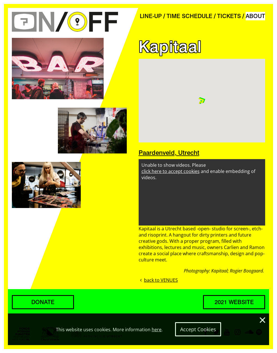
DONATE (42, 302)
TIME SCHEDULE (189, 16)
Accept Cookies (198, 329)
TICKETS (229, 16)
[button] (202, 100)
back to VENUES (158, 280)
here (157, 329)
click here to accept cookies (170, 171)
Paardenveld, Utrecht (169, 152)
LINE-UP (151, 16)
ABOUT (255, 16)
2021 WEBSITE (234, 302)
